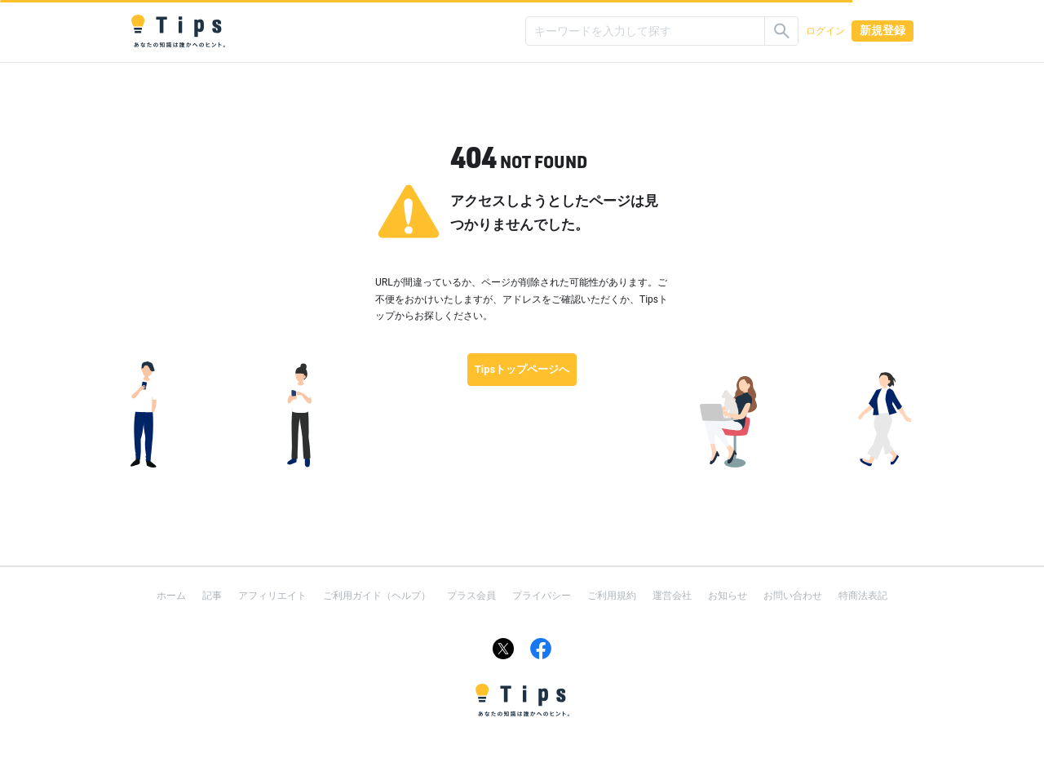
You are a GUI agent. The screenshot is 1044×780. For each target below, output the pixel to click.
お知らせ (727, 595)
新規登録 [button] (882, 30)
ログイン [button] (825, 31)
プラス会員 (471, 595)
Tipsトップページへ (522, 369)
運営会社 (672, 595)
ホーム (171, 595)
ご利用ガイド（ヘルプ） (377, 595)
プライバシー (541, 595)
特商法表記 (862, 595)
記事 (212, 595)
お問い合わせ (792, 595)
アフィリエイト (272, 595)
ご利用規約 (611, 595)
